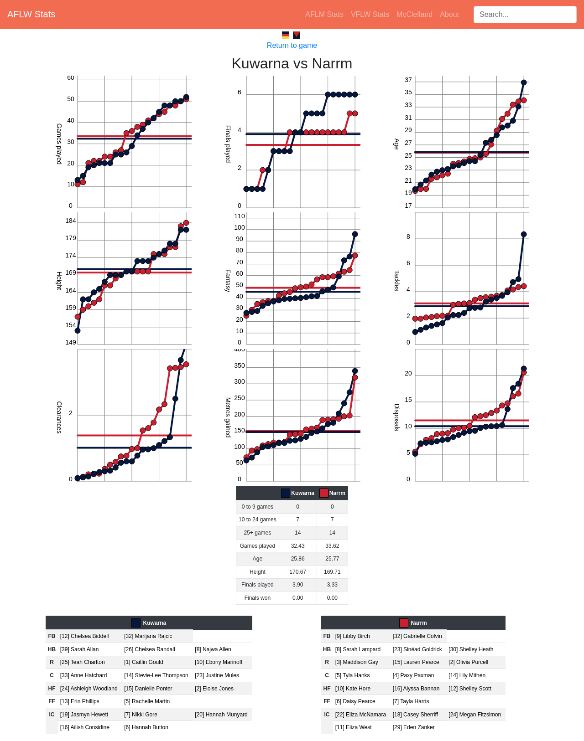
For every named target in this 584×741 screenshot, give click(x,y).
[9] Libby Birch (352, 636)
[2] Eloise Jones (214, 688)
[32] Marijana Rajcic (148, 636)
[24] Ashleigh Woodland (89, 688)
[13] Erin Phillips (79, 701)
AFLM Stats (324, 14)
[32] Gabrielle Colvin (417, 636)
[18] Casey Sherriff (415, 714)
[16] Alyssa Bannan (416, 688)
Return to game (292, 45)
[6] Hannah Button (146, 727)
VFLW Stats (370, 14)
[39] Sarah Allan (79, 649)
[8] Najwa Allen (213, 649)
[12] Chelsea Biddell (84, 636)
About (449, 14)
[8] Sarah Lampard (358, 649)
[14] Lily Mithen (466, 675)
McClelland (414, 14)
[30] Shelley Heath (470, 649)
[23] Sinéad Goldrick (417, 649)
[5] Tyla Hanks (352, 675)
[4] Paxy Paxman (413, 675)
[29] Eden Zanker (414, 727)
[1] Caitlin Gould (143, 662)
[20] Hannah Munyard (221, 714)
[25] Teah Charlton (82, 662)
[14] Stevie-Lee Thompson (156, 675)
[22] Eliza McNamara (360, 714)
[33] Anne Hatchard (83, 675)
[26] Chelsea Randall (149, 649)
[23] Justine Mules (217, 675)
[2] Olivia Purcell (468, 662)
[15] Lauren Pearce (416, 662)
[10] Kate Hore (352, 688)
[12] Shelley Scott (469, 688)
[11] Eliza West (353, 727)
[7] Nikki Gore (140, 714)
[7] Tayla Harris (411, 701)
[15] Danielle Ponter (148, 688)
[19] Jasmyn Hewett (84, 714)
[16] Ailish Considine (85, 727)
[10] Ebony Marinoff (218, 662)
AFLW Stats (31, 14)
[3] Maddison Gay (356, 662)
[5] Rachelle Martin (147, 701)
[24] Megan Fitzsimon (474, 714)
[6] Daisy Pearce (355, 701)
